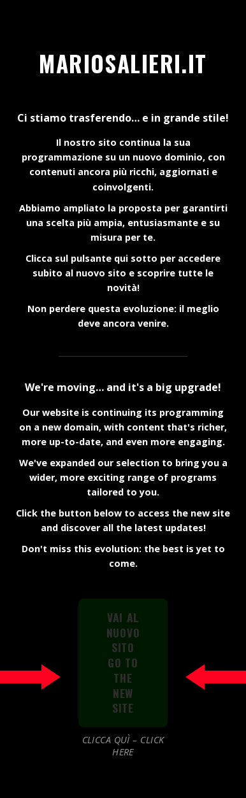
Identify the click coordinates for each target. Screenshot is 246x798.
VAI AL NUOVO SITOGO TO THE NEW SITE (123, 662)
